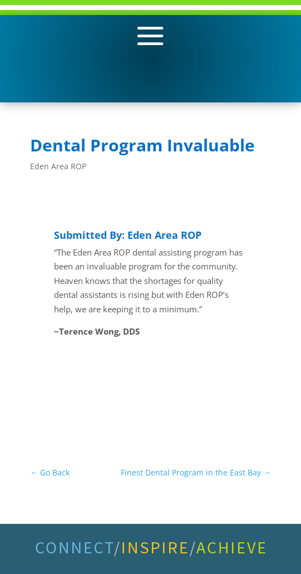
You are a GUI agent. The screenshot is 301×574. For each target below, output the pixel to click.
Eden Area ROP (58, 166)
